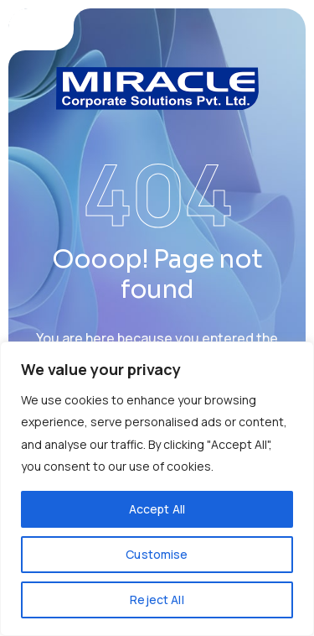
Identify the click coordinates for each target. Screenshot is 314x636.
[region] (157, 488)
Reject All (156, 599)
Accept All (157, 509)
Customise (157, 554)
